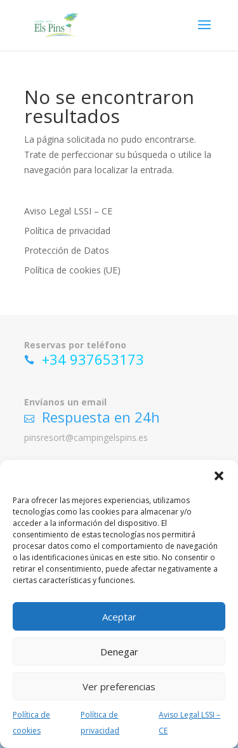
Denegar (119, 651)
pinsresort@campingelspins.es (86, 437)
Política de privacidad (67, 231)
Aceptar (119, 616)
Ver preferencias (119, 686)
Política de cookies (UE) (72, 270)
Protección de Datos (66, 250)
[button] (219, 475)
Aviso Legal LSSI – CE (68, 211)
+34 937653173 (93, 359)
